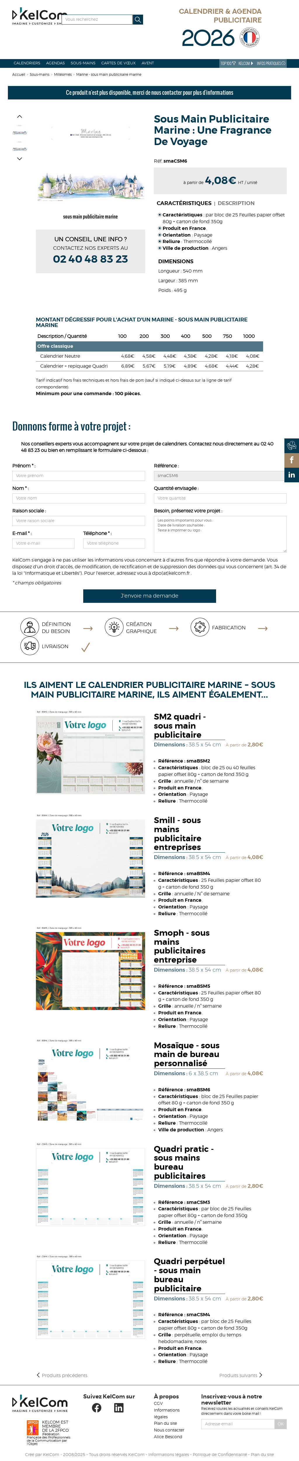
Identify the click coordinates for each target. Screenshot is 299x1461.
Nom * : (20, 488)
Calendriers (27, 63)
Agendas (55, 63)
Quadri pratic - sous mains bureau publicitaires (184, 1162)
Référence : (166, 466)
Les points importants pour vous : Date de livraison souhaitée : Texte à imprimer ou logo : (220, 534)
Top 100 (228, 63)
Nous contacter (169, 1430)
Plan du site (165, 1424)
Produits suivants (241, 1375)
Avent (148, 63)
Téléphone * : (97, 533)
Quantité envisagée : (176, 488)
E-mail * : (22, 533)
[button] (19, 117)
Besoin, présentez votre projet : (188, 511)
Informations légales (168, 1455)
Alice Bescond (168, 1437)
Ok (281, 1424)
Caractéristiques (184, 203)
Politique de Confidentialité (220, 1455)
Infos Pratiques (271, 63)
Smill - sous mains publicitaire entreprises (177, 834)
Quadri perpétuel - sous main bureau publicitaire (189, 1275)
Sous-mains (83, 63)
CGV (158, 1404)
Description (236, 203)
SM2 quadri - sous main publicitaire (180, 726)
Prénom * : (23, 466)
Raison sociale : (29, 511)
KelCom (246, 63)
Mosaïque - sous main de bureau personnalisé (187, 1055)
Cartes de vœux (118, 63)
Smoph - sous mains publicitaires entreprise (182, 946)
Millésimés (63, 74)
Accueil (18, 74)
